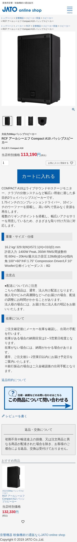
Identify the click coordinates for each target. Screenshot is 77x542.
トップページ (7, 18)
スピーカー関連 (33, 18)
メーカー (20, 26)
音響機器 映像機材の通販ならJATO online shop (32, 535)
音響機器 (20, 18)
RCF (28, 26)
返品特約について (14, 380)
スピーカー (48, 18)
